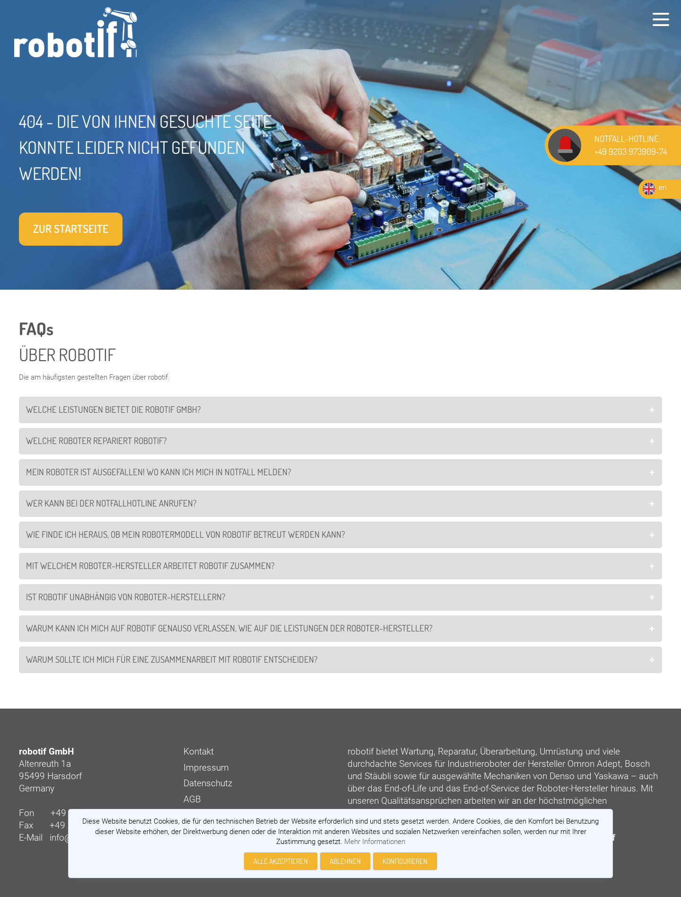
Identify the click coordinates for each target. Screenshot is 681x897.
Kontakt (198, 751)
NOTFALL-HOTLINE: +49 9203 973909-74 (630, 145)
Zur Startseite (70, 229)
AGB (192, 799)
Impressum (206, 768)
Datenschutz (207, 783)
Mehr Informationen (374, 841)
